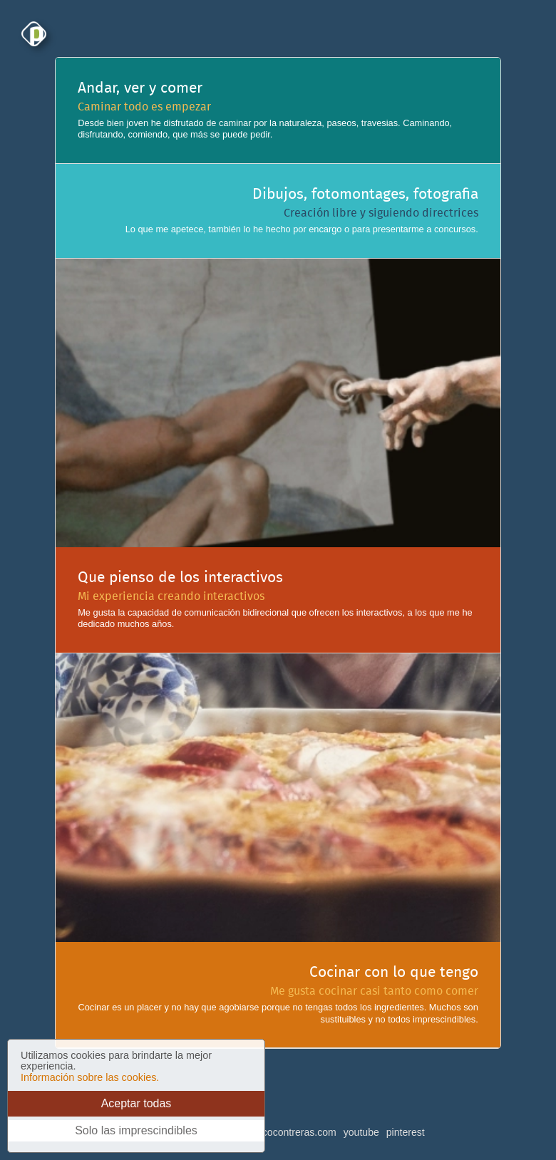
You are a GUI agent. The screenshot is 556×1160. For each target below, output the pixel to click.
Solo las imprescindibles (136, 1130)
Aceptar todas (136, 1103)
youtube (361, 1132)
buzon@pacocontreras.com (274, 1132)
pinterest (405, 1132)
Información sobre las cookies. (90, 1077)
